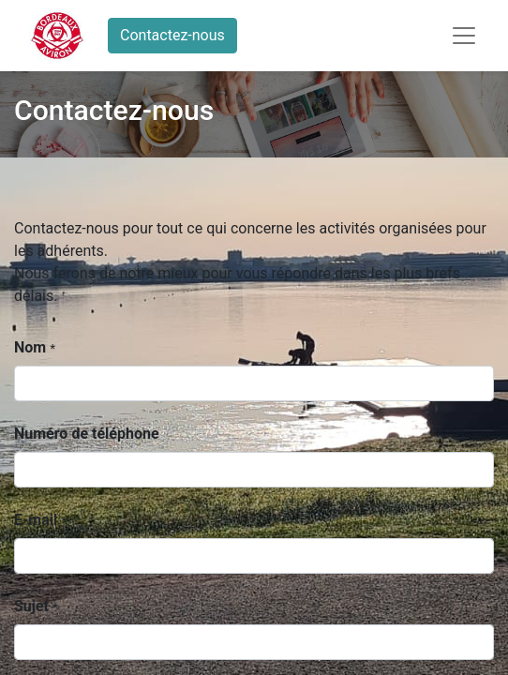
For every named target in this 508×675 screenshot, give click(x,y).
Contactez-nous (172, 35)
